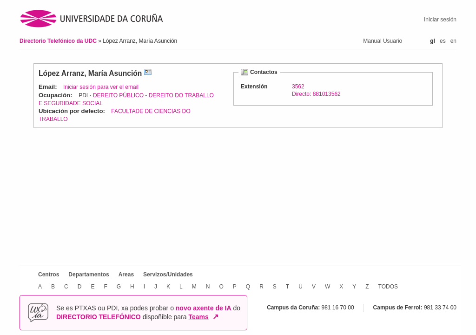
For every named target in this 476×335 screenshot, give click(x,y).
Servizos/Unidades (168, 274)
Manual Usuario (382, 41)
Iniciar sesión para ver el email (101, 87)
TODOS (388, 286)
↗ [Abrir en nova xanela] (215, 317)
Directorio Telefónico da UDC (59, 41)
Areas (126, 274)
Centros (48, 274)
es (443, 41)
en (453, 41)
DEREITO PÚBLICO (118, 95)
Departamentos (88, 274)
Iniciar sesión (440, 19)
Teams (199, 317)
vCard (148, 73)
